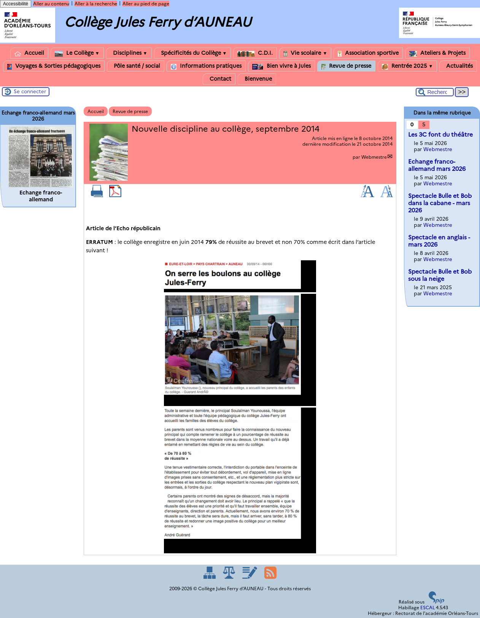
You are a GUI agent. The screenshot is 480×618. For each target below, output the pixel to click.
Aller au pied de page (145, 3)
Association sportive (368, 53)
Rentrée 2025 (407, 66)
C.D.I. (255, 53)
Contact (219, 79)
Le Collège (77, 53)
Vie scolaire (305, 53)
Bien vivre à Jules (281, 66)
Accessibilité (15, 3)
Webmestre (374, 157)
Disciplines (129, 53)
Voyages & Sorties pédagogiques (53, 66)
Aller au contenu (51, 3)
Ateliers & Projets (437, 53)
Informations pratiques (206, 66)
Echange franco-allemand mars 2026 (437, 165)
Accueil (29, 53)
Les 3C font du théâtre (440, 134)
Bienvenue (257, 79)
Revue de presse (346, 66)
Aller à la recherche (96, 3)
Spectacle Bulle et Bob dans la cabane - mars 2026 (440, 203)
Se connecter (30, 91)
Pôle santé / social (135, 66)
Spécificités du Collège (192, 53)
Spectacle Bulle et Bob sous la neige (440, 275)
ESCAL (427, 607)
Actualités (458, 66)
